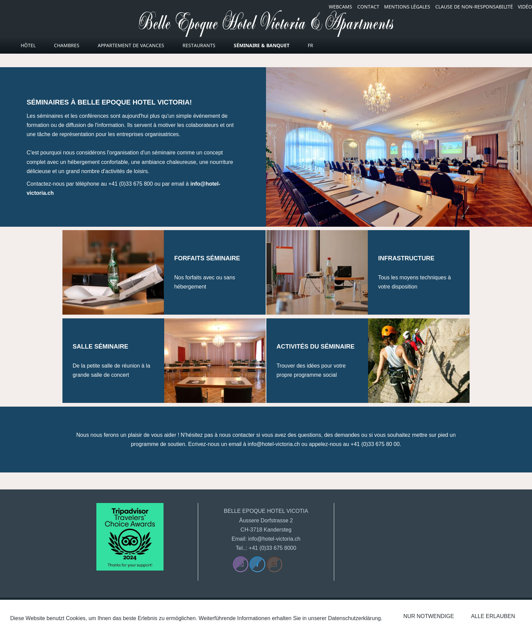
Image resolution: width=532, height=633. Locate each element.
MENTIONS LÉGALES (407, 6)
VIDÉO (525, 6)
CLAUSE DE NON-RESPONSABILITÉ (474, 6)
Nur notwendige (428, 616)
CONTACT (368, 6)
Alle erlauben (493, 616)
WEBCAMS (340, 6)
